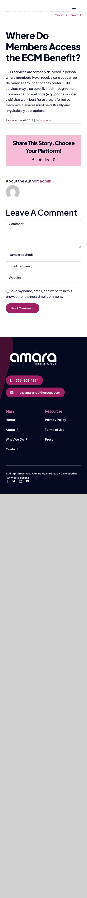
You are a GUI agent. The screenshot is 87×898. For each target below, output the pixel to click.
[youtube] (27, 481)
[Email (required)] (43, 266)
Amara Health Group (45, 473)
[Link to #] (74, 10)
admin (13, 120)
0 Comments (44, 120)
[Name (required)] (43, 254)
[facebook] (7, 481)
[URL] (43, 277)
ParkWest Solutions (17, 477)
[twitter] (13, 481)
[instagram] (20, 481)
